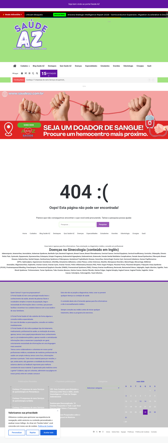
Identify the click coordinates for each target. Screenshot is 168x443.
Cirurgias (140, 66)
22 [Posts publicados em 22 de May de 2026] (150, 407)
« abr (125, 422)
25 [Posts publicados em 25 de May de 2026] (131, 412)
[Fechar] (57, 410)
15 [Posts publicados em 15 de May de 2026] (150, 401)
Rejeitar (33, 433)
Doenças (78, 66)
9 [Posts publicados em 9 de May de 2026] (154, 396)
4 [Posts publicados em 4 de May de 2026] (130, 396)
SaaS (149, 66)
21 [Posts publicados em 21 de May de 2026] (145, 407)
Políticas (131, 432)
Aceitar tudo (48, 433)
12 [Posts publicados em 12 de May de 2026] (136, 401)
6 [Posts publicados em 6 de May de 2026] (140, 396)
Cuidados (24, 66)
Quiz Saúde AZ (66, 66)
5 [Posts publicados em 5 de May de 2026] (135, 396)
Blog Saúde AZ (39, 66)
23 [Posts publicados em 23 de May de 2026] (155, 407)
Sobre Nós (115, 432)
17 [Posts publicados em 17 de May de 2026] (126, 407)
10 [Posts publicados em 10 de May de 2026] (126, 401)
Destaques (52, 66)
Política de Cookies (45, 426)
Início (108, 432)
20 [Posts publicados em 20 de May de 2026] (140, 407)
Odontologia (128, 66)
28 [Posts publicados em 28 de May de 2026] (145, 412)
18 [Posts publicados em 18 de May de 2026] (131, 407)
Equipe (123, 432)
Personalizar (17, 433)
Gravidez (116, 66)
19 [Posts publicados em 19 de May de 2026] (136, 407)
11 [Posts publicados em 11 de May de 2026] (131, 401)
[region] (32, 423)
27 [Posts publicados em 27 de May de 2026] (140, 412)
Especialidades (91, 66)
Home (24, 233)
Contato (154, 432)
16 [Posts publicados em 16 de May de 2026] (155, 401)
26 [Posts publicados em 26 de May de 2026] (136, 412)
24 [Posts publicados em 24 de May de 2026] (126, 412)
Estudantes (105, 66)
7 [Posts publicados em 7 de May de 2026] (145, 396)
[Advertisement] (109, 41)
